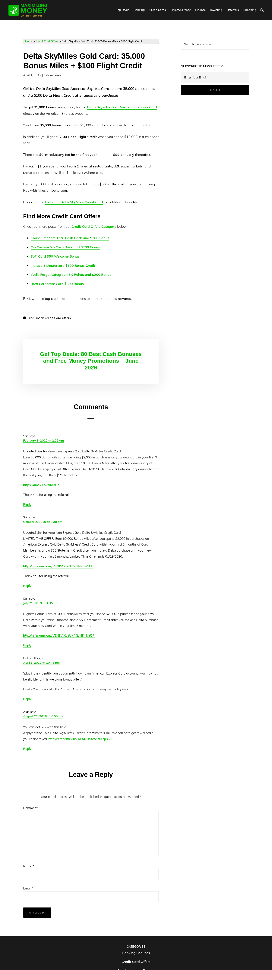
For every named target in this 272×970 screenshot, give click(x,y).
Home (29, 41)
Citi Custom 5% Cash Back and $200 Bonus (65, 247)
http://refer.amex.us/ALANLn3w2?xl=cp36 (79, 739)
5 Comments (52, 75)
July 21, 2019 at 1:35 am (40, 603)
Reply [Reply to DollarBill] (27, 699)
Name (28, 866)
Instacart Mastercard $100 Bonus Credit (63, 265)
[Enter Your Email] (215, 77)
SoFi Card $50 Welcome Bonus (55, 256)
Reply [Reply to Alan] (27, 749)
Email (28, 888)
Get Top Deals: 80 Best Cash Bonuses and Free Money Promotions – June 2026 (91, 361)
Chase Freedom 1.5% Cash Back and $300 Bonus (70, 238)
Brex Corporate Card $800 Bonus (57, 284)
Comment (31, 808)
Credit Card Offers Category (93, 226)
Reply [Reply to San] (27, 504)
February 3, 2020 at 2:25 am (43, 440)
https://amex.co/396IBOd (41, 485)
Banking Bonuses (136, 953)
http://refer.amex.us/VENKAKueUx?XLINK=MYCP (59, 635)
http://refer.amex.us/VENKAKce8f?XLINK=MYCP (58, 566)
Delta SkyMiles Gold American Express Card (122, 107)
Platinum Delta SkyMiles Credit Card (74, 202)
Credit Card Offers (47, 41)
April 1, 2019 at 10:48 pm (41, 662)
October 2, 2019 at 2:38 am (42, 522)
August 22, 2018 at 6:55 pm (43, 716)
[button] (261, 10)
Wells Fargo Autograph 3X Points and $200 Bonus (71, 274)
